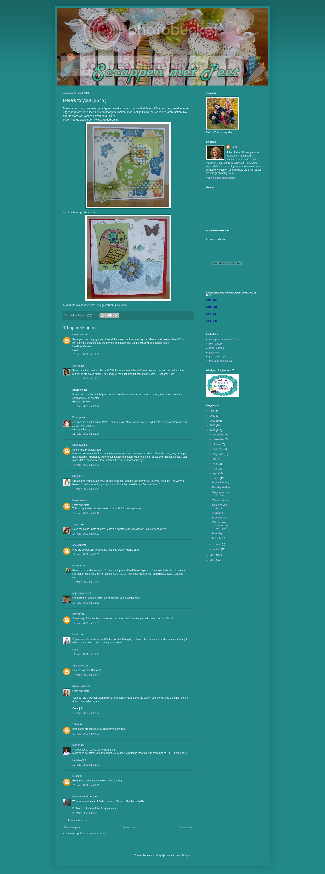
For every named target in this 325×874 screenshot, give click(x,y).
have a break (219, 517)
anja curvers (79, 593)
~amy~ (76, 524)
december (219, 434)
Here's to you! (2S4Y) (220, 506)
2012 (213, 415)
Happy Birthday (220, 482)
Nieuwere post (72, 827)
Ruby (75, 476)
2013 (213, 410)
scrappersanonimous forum (224, 339)
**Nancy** (78, 665)
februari (217, 544)
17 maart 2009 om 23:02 (85, 713)
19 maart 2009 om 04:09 (85, 733)
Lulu (75, 776)
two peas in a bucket (220, 360)
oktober (217, 444)
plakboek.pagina (218, 356)
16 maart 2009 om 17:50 (85, 378)
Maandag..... (219, 533)
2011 (213, 420)
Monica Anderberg (83, 796)
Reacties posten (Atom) (93, 833)
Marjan (76, 744)
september (219, 449)
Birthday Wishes (221, 487)
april (215, 473)
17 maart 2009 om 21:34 (85, 675)
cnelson (77, 545)
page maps (215, 352)
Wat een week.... (221, 500)
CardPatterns (216, 348)
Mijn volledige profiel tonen (220, 177)
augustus (218, 454)
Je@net (76, 613)
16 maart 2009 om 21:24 (85, 433)
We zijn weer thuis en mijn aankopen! (220, 525)
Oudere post (186, 827)
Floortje (76, 417)
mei (215, 468)
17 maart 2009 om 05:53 (85, 554)
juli (215, 458)
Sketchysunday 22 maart (220, 494)
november (219, 439)
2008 (213, 555)
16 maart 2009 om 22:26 (85, 464)
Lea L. (76, 634)
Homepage (129, 827)
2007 (213, 560)
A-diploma (217, 512)
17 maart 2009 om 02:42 (85, 513)
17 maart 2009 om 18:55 (85, 623)
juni (215, 463)
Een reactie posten (78, 820)
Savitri (76, 365)
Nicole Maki (79, 686)
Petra (234, 146)
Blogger (186, 855)
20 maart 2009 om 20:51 (85, 813)
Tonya (75, 724)
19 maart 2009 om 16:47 (85, 764)
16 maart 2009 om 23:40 (85, 489)
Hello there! (218, 538)
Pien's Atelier (216, 343)
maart (216, 478)
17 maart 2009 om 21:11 (85, 654)
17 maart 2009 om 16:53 (85, 602)
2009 (213, 430)
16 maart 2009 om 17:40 (85, 354)
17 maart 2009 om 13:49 (85, 582)
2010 (213, 425)
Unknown (78, 334)
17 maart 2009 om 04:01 (85, 533)
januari (217, 549)
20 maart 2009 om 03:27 (85, 785)
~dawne (76, 565)
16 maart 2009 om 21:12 (85, 406)
